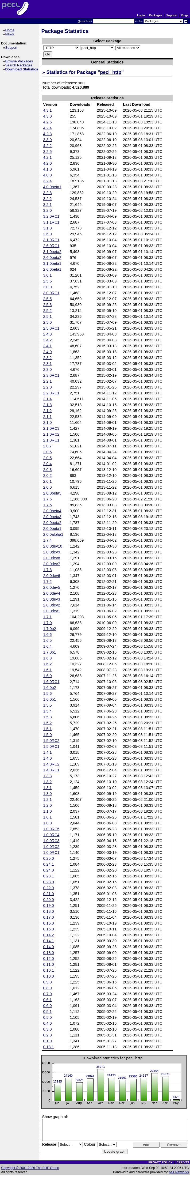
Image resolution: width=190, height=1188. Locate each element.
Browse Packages (20, 61)
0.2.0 (47, 1035)
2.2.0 (47, 387)
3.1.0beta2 (52, 252)
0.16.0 (48, 923)
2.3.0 (47, 369)
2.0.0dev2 (51, 605)
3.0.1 (47, 275)
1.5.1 (47, 729)
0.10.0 (48, 976)
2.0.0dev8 (51, 558)
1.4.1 (47, 752)
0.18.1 (48, 1047)
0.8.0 (47, 988)
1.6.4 (47, 646)
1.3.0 (47, 793)
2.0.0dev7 (51, 564)
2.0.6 (47, 452)
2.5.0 (47, 322)
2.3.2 (47, 358)
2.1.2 (47, 411)
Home (10, 30)
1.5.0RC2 (51, 740)
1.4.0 (47, 758)
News (10, 34)
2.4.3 (47, 334)
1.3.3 (47, 776)
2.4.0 (47, 352)
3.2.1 (47, 204)
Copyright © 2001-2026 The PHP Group (30, 1168)
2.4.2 (47, 340)
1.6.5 (47, 640)
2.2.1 (47, 381)
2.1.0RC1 (51, 440)
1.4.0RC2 (51, 764)
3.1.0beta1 (52, 263)
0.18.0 (48, 911)
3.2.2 (47, 199)
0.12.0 (48, 958)
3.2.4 (47, 181)
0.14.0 (48, 947)
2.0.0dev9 (51, 552)
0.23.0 (48, 882)
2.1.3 (47, 405)
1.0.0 (47, 823)
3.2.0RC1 (51, 216)
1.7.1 (47, 617)
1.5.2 (47, 723)
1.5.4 (47, 711)
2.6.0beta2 (52, 257)
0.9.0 (47, 982)
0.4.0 (47, 1023)
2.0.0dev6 (51, 576)
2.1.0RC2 (51, 434)
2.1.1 (47, 416)
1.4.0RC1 (51, 770)
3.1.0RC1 (51, 240)
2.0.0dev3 (51, 599)
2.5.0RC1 (51, 328)
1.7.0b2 (49, 629)
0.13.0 (48, 953)
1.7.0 (47, 623)
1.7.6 (47, 499)
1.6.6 (47, 634)
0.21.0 (48, 894)
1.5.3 (47, 717)
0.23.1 (48, 876)
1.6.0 (47, 676)
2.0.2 (47, 475)
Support (171, 15)
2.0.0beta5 (52, 493)
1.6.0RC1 (51, 682)
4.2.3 (47, 134)
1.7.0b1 (49, 652)
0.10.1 (48, 970)
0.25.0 (48, 858)
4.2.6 (47, 122)
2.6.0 (47, 234)
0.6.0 (47, 1006)
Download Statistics (22, 69)
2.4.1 (47, 346)
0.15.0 (48, 929)
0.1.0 (47, 1041)
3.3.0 (47, 140)
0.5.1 (47, 1011)
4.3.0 (47, 116)
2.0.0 (47, 487)
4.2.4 (47, 128)
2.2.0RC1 (51, 393)
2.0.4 (47, 464)
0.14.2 (48, 935)
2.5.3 (47, 305)
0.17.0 (48, 917)
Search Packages (19, 65)
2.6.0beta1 (52, 269)
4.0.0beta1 (52, 187)
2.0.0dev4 (51, 593)
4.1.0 (47, 169)
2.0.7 (47, 446)
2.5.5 (47, 299)
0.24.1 (48, 864)
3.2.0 (47, 210)
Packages (155, 15)
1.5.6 (47, 693)
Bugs (185, 15)
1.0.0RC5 (51, 829)
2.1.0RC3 (51, 428)
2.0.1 (47, 481)
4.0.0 (47, 175)
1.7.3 (47, 570)
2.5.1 (47, 316)
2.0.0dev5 (51, 587)
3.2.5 (47, 151)
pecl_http (110, 72)
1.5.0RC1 (51, 746)
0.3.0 (47, 1029)
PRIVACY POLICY (160, 1162)
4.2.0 (47, 163)
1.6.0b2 (49, 687)
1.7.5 (47, 505)
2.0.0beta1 (52, 528)
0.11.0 (48, 964)
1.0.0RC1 (51, 852)
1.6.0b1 (49, 699)
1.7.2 (47, 581)
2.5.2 (47, 310)
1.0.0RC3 (51, 841)
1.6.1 (47, 670)
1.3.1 (47, 788)
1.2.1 (47, 799)
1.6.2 (47, 664)
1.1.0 (47, 811)
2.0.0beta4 (52, 511)
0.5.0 (47, 1017)
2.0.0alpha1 (53, 534)
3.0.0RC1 (51, 293)
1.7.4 (47, 540)
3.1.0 (47, 228)
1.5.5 (47, 705)
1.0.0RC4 (51, 835)
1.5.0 (47, 735)
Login (141, 15)
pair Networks (179, 1172)
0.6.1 (47, 1000)
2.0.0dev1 (51, 611)
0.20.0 (48, 899)
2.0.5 (47, 458)
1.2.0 (47, 805)
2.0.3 (47, 469)
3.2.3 (47, 193)
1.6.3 (47, 658)
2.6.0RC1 (51, 246)
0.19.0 (48, 905)
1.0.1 (47, 817)
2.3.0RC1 (51, 375)
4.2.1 (47, 157)
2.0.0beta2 (52, 523)
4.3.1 (47, 110)
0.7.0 (47, 994)
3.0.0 (47, 287)
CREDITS (182, 1162)
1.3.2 (47, 782)
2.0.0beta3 (52, 517)
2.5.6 (47, 281)
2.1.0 (47, 422)
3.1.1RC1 (51, 222)
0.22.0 (48, 888)
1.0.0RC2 (51, 846)
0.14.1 (48, 941)
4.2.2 (47, 146)
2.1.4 (47, 399)
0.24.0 (48, 870)
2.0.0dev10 (52, 546)
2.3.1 (47, 363)
